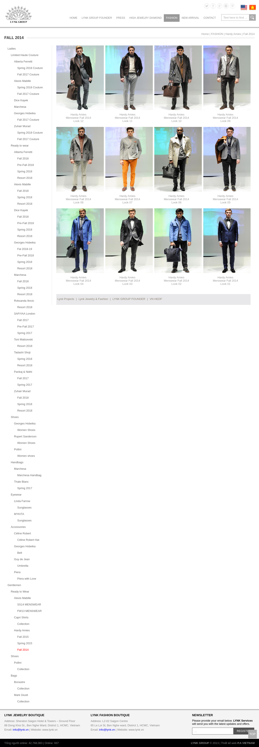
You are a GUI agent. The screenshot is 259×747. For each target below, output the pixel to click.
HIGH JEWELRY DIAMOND (145, 17)
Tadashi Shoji (22, 352)
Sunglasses (24, 507)
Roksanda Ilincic (24, 300)
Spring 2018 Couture (30, 68)
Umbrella (22, 565)
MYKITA (19, 514)
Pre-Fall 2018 (25, 165)
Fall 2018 (23, 158)
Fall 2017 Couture (28, 74)
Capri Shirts (21, 617)
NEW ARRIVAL (190, 17)
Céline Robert (22, 533)
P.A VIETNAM (246, 743)
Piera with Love (26, 578)
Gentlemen (14, 585)
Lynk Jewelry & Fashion (93, 299)
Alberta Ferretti (23, 61)
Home (73, 17)
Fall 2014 (249, 34)
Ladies (12, 48)
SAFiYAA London (24, 313)
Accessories (18, 527)
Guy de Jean (22, 559)
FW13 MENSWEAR (29, 611)
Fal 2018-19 (24, 249)
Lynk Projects (65, 299)
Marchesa (20, 106)
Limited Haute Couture (24, 55)
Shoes (15, 417)
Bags (14, 675)
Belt (19, 552)
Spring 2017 (24, 333)
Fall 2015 (23, 636)
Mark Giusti (21, 695)
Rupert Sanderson (25, 436)
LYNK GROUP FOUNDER (97, 17)
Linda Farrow (22, 501)
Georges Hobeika (25, 113)
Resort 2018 (24, 177)
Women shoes (26, 455)
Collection (23, 623)
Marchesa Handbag (29, 475)
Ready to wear (20, 145)
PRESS (120, 17)
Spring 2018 (24, 171)
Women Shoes (26, 430)
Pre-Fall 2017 (25, 326)
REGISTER (244, 731)
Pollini (17, 449)
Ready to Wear (20, 591)
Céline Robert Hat (28, 539)
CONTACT (210, 17)
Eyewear (16, 494)
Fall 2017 (23, 320)
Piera (17, 572)
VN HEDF (156, 299)
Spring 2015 (24, 643)
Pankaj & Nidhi (23, 371)
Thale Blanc (21, 481)
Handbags (17, 462)
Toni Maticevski (23, 339)
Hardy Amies (233, 34)
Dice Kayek (21, 100)
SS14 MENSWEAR (29, 604)
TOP (253, 734)
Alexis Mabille (22, 81)
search (252, 17)
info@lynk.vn (20, 729)
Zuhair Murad (22, 126)
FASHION (171, 17)
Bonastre (19, 682)
